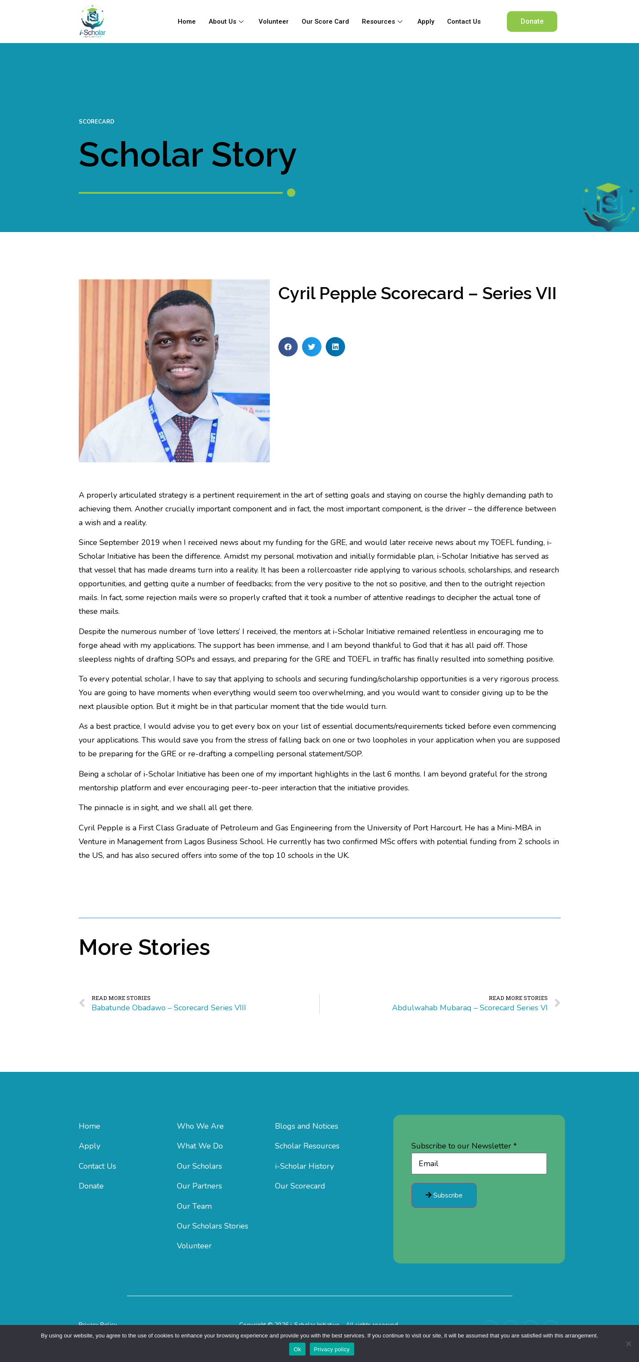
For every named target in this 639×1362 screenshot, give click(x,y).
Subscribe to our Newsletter (464, 1146)
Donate (91, 1186)
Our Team (194, 1206)
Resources (383, 21)
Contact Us (464, 21)
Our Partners (199, 1186)
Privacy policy (332, 1349)
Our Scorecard (300, 1186)
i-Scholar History (304, 1166)
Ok (297, 1349)
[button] (532, 21)
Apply (425, 21)
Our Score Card (325, 21)
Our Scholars (199, 1166)
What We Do (200, 1146)
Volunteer (274, 21)
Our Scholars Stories (212, 1226)
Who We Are (200, 1126)
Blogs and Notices (306, 1126)
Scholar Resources (307, 1146)
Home (187, 21)
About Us (227, 21)
